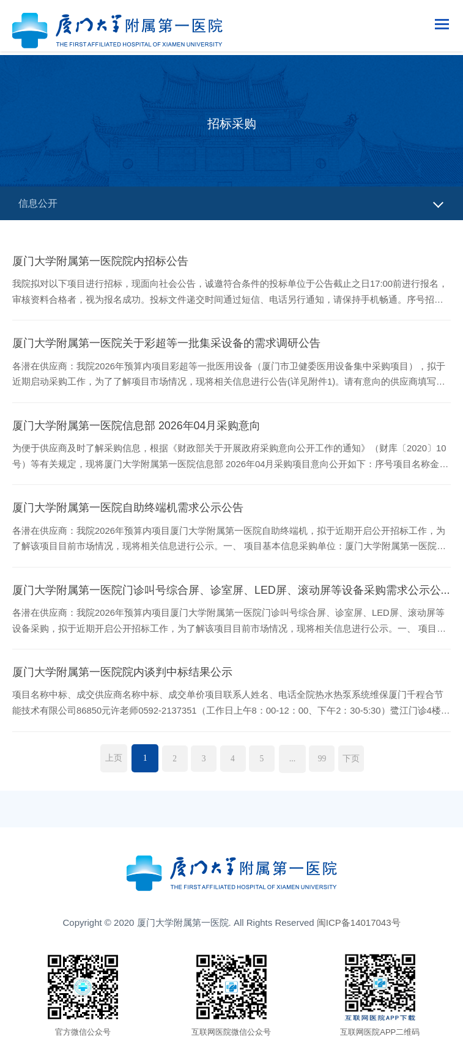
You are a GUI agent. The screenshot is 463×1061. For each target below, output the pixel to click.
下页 (357, 761)
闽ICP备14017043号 (359, 925)
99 (326, 761)
